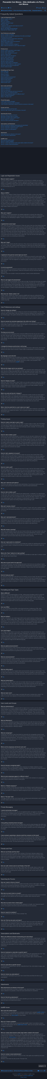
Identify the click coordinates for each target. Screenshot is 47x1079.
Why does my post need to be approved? (10, 65)
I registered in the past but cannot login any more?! (12, 25)
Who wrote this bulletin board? (7, 140)
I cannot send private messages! (8, 101)
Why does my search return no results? (9, 116)
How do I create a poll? (6, 54)
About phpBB (15, 1015)
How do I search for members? (7, 119)
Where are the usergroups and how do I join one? (12, 91)
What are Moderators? (6, 88)
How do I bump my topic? (6, 66)
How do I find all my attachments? (8, 135)
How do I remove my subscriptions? (8, 129)
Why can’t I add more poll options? (8, 55)
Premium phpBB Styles (28, 1075)
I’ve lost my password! (6, 27)
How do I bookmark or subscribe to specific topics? (12, 126)
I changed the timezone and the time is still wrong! (12, 38)
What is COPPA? (4, 20)
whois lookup (12, 1037)
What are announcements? (7, 78)
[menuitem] (9, 8)
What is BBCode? (5, 71)
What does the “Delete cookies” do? (9, 29)
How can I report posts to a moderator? (9, 62)
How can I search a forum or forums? (9, 114)
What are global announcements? (8, 77)
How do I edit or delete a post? (7, 51)
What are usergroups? (6, 89)
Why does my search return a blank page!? (10, 117)
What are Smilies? (5, 74)
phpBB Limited (40, 1012)
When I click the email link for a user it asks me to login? (13, 45)
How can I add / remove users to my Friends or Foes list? (13, 110)
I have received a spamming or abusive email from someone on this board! (17, 104)
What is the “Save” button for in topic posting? (11, 63)
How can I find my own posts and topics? (10, 120)
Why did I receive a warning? (7, 61)
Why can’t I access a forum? (7, 58)
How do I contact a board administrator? (9, 144)
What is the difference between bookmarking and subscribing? (14, 125)
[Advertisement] (23, 161)
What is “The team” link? (6, 96)
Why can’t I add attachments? (7, 59)
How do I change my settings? (7, 34)
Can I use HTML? (5, 72)
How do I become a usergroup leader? (9, 92)
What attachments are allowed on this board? (11, 134)
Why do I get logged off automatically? (9, 28)
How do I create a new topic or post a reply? (10, 50)
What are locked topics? (6, 81)
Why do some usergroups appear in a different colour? (13, 94)
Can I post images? (5, 75)
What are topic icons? (5, 82)
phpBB (17, 361)
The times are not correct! (6, 37)
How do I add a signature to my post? (9, 53)
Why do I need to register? (6, 18)
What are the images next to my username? (10, 41)
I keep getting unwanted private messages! (10, 102)
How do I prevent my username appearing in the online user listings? (16, 35)
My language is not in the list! (7, 40)
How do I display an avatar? (7, 42)
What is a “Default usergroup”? (7, 95)
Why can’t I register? (5, 21)
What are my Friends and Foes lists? (9, 108)
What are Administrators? (6, 87)
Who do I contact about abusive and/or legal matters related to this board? (17, 142)
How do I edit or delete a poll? (7, 57)
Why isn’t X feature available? (7, 141)
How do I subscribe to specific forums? (9, 127)
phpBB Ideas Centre (22, 1024)
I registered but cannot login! (7, 23)
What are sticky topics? (6, 79)
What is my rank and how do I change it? (10, 44)
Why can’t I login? (5, 24)
